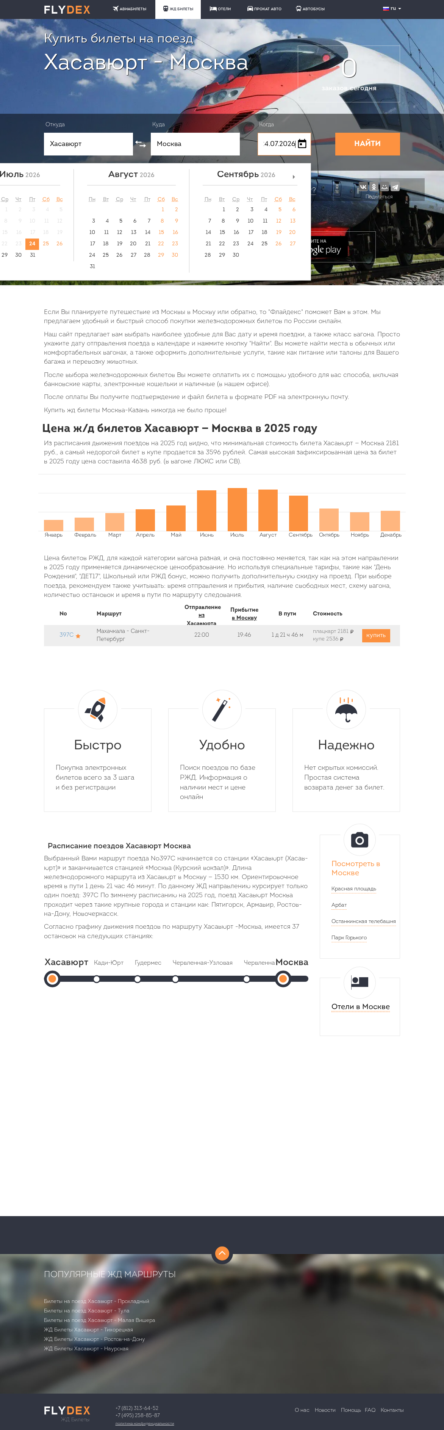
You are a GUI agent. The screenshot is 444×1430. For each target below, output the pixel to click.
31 (32, 255)
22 (161, 244)
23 (175, 244)
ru (393, 8)
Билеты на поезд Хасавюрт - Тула (87, 1311)
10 (92, 232)
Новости (325, 1410)
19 (119, 244)
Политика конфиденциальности (145, 1424)
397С (66, 635)
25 (46, 244)
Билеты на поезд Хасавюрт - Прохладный (96, 1301)
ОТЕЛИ (220, 8)
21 (147, 244)
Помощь (351, 1410)
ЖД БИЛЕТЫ (178, 8)
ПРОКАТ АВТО (264, 8)
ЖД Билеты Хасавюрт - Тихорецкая (88, 1330)
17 (92, 244)
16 (175, 232)
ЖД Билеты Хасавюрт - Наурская (86, 1349)
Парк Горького (349, 938)
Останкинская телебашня (363, 922)
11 (106, 232)
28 (147, 255)
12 (119, 232)
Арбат (339, 905)
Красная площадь (353, 889)
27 (133, 255)
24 (32, 244)
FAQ (370, 1410)
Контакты (392, 1410)
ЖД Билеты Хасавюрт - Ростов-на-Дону (94, 1339)
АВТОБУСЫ (310, 8)
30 (18, 255)
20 (133, 244)
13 (133, 232)
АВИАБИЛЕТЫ (129, 8)
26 (59, 244)
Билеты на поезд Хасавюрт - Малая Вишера (99, 1320)
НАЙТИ (367, 144)
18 (106, 244)
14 (147, 232)
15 (161, 232)
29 (161, 255)
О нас (302, 1410)
